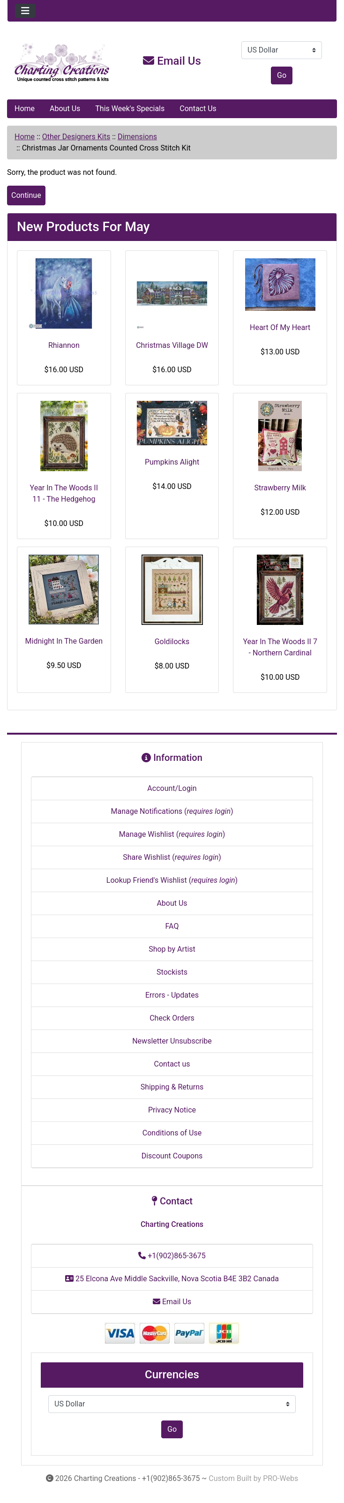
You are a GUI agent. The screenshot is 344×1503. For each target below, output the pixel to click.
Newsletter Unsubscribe (172, 1041)
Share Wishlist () (172, 857)
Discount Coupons (172, 1155)
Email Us (172, 61)
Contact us (172, 1064)
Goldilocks (172, 641)
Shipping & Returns (172, 1086)
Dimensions (137, 136)
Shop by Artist (172, 949)
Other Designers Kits (76, 136)
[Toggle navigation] (25, 11)
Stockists (172, 972)
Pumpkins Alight (172, 462)
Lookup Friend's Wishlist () (172, 880)
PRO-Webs (280, 1478)
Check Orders (172, 1018)
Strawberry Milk (280, 487)
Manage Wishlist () (172, 834)
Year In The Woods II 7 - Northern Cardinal (280, 647)
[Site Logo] (62, 63)
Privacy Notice (172, 1109)
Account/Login (171, 788)
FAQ (172, 926)
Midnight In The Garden (64, 641)
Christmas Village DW (172, 345)
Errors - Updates (172, 995)
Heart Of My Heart (280, 327)
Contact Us (198, 108)
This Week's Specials (130, 108)
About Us (65, 108)
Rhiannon (64, 345)
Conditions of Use (172, 1132)
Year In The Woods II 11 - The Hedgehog (64, 493)
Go (281, 75)
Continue (26, 195)
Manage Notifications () (172, 811)
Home (25, 108)
